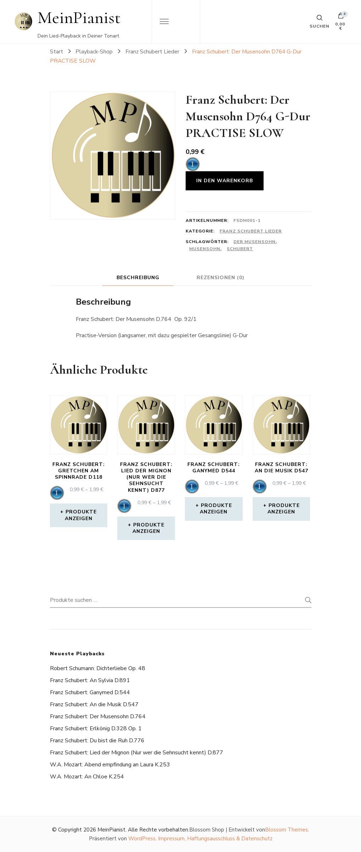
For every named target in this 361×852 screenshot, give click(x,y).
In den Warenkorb (224, 180)
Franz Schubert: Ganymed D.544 (90, 692)
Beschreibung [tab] (138, 277)
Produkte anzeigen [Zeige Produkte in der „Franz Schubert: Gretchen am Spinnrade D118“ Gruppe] (81, 515)
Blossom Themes (286, 829)
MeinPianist (79, 17)
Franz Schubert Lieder (251, 231)
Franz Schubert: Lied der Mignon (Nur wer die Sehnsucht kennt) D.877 (136, 752)
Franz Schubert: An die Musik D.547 (94, 704)
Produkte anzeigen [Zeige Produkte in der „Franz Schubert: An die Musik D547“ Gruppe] (283, 508)
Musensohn (204, 249)
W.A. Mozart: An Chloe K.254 (87, 777)
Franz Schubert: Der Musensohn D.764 (98, 716)
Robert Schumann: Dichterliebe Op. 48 (97, 668)
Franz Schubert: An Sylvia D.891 (90, 680)
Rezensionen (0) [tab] (220, 277)
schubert (240, 249)
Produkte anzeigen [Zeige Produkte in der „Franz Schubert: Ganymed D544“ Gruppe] (216, 508)
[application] (193, 164)
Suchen (306, 600)
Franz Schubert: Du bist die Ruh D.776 (97, 740)
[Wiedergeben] (192, 164)
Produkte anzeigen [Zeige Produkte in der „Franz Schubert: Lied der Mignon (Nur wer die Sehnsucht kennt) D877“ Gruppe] (148, 528)
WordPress (142, 838)
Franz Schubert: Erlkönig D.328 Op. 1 (96, 728)
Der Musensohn (254, 241)
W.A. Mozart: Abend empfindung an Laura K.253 (110, 764)
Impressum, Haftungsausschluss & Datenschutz (215, 838)
